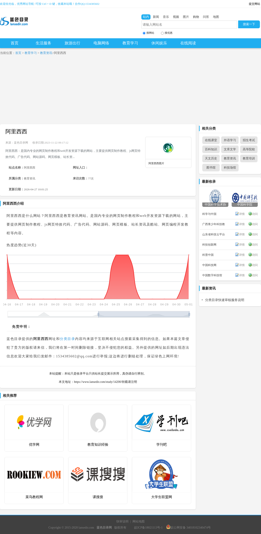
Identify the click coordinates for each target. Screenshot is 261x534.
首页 (14, 43)
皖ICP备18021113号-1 (148, 527)
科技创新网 (209, 244)
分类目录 (67, 339)
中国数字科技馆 (212, 275)
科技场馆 (230, 167)
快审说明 (122, 521)
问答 (206, 16)
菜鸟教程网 (34, 497)
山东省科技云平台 (213, 234)
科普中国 (208, 254)
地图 (216, 16)
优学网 (34, 444)
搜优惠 (166, 33)
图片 (186, 16)
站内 (146, 16)
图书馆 (211, 167)
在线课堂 (211, 140)
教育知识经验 (97, 444)
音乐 (166, 16)
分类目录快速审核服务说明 (224, 300)
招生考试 (249, 140)
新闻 (156, 16)
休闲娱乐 (159, 43)
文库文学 (230, 149)
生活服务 (43, 43)
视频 (176, 16)
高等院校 (249, 149)
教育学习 (130, 43)
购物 (196, 16)
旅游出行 (72, 43)
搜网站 (148, 33)
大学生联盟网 (161, 497)
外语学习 (230, 140)
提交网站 (254, 3)
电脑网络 (101, 43)
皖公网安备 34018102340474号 (188, 527)
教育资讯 (46, 53)
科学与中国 (209, 214)
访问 (255, 214)
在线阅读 (188, 43)
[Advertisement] (131, 91)
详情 (242, 214)
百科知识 (211, 149)
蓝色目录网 (21, 142)
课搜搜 (98, 497)
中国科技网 (209, 265)
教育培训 (249, 158)
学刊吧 (161, 444)
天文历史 (211, 158)
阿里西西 (16, 131)
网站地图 (138, 521)
